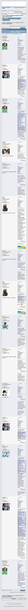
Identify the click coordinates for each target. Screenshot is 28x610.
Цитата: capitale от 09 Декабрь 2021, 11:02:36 (21, 458)
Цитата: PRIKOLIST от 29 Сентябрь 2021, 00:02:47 (21, 78)
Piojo (3, 445)
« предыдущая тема (13, 26)
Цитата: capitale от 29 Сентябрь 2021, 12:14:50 (21, 112)
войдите (9, 10)
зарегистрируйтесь (16, 10)
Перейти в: (14, 598)
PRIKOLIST (4, 36)
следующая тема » (22, 26)
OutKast (4, 141)
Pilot (3, 197)
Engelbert (17, 22)
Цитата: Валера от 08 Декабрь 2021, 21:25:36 (21, 430)
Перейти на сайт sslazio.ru (17, 5)
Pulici (3, 316)
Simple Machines (19, 603)
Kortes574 (21, 22)
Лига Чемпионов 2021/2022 (20, 40)
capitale (4, 65)
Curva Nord (4, 383)
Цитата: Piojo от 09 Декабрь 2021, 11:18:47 (21, 510)
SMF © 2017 (13, 603)
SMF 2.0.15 (8, 603)
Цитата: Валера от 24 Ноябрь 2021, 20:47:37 (21, 294)
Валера (4, 163)
